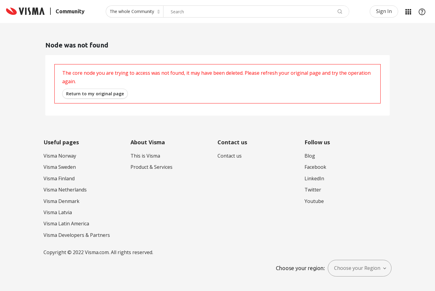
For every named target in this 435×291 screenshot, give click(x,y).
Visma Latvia (58, 212)
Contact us (230, 155)
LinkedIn (314, 178)
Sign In (384, 11)
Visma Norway (60, 155)
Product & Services (151, 167)
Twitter (312, 189)
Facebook (315, 167)
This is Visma (145, 155)
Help (422, 11)
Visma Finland (59, 178)
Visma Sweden (60, 167)
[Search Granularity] (134, 11)
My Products (408, 11)
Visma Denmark (61, 201)
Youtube (314, 201)
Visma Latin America (66, 223)
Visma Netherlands (65, 189)
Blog (309, 155)
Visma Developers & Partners (77, 235)
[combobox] (256, 11)
